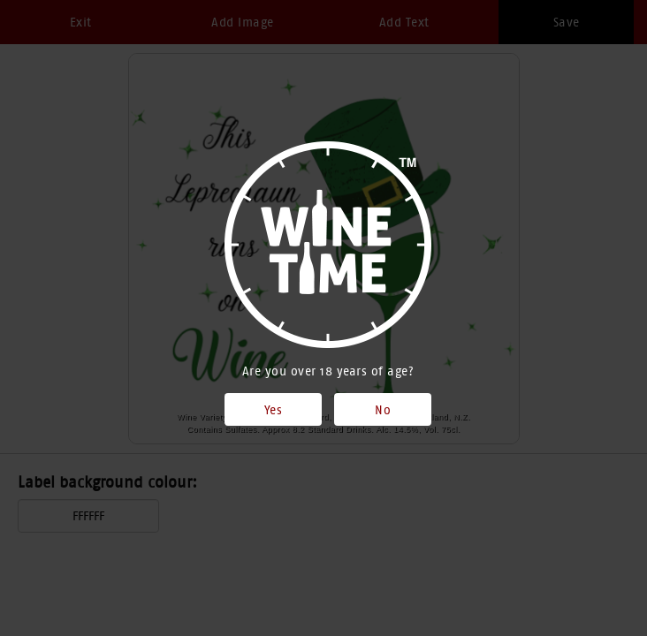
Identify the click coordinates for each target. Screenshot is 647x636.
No (383, 410)
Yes (273, 410)
